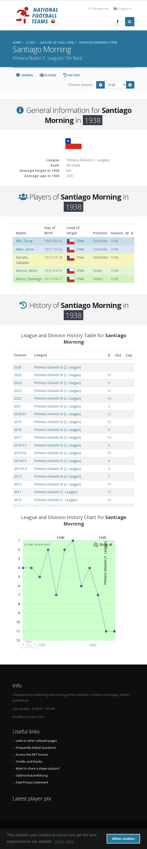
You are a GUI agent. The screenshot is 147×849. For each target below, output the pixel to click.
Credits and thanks (29, 762)
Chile (80, 241)
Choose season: (80, 84)
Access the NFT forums (32, 755)
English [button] (122, 9)
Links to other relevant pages (36, 741)
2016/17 (20, 445)
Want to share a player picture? (38, 768)
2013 (17, 476)
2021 (17, 406)
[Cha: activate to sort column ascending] (118, 355)
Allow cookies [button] (123, 839)
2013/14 (20, 468)
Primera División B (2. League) (57, 367)
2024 (17, 382)
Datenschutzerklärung (31, 775)
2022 (17, 398)
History (71, 75)
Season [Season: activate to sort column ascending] (20, 355)
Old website (99, 9)
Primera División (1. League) (56, 492)
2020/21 (20, 414)
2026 (17, 367)
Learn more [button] (64, 841)
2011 (17, 492)
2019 (17, 421)
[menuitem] (28, 644)
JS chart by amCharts (37, 544)
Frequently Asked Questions (36, 748)
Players (48, 75)
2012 (17, 484)
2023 (17, 390)
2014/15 (20, 460)
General (24, 75)
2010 (17, 499)
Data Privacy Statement (32, 782)
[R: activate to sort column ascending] (109, 355)
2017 (17, 437)
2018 (17, 429)
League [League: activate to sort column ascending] (40, 355)
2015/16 (20, 453)
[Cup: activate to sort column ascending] (128, 355)
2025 (17, 375)
